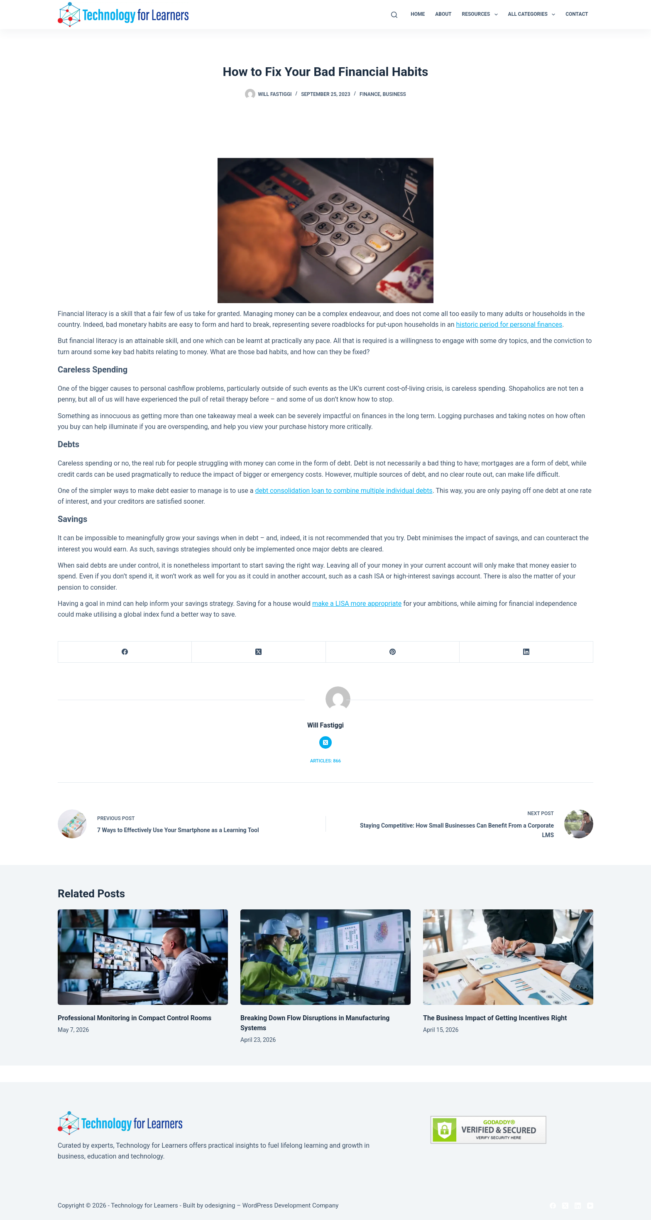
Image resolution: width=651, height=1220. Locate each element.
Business (394, 94)
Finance (370, 94)
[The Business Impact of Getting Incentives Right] (508, 957)
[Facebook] (125, 652)
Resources (481, 15)
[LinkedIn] (526, 652)
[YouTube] (590, 1206)
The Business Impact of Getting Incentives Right (495, 1018)
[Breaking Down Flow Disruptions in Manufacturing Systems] (325, 957)
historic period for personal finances (509, 324)
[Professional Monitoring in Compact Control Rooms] (143, 957)
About (443, 14)
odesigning (220, 1205)
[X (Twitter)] (259, 652)
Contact (576, 14)
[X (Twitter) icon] (325, 742)
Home (418, 14)
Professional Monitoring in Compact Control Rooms (134, 1018)
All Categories (533, 15)
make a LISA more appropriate (356, 604)
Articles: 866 (325, 761)
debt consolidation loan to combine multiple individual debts (343, 491)
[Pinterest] (393, 652)
